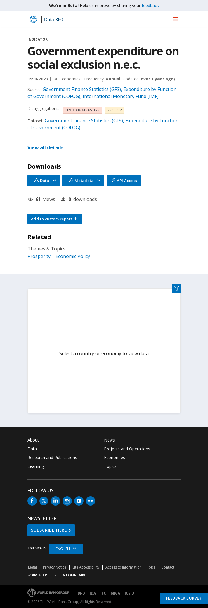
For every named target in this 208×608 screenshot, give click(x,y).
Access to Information (123, 567)
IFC (103, 593)
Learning (35, 466)
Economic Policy (73, 256)
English (63, 548)
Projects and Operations (127, 448)
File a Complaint (70, 575)
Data (32, 448)
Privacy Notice (54, 567)
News (109, 440)
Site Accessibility (85, 567)
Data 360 (53, 19)
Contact (167, 567)
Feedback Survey (184, 598)
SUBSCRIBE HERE (49, 530)
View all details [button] (45, 147)
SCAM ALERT (38, 575)
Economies (114, 457)
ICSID (129, 593)
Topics (110, 466)
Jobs (151, 567)
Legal (32, 567)
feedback (150, 5)
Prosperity (39, 256)
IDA (93, 593)
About (33, 440)
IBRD (81, 593)
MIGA (115, 593)
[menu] (175, 19)
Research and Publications (52, 457)
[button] (54, 219)
